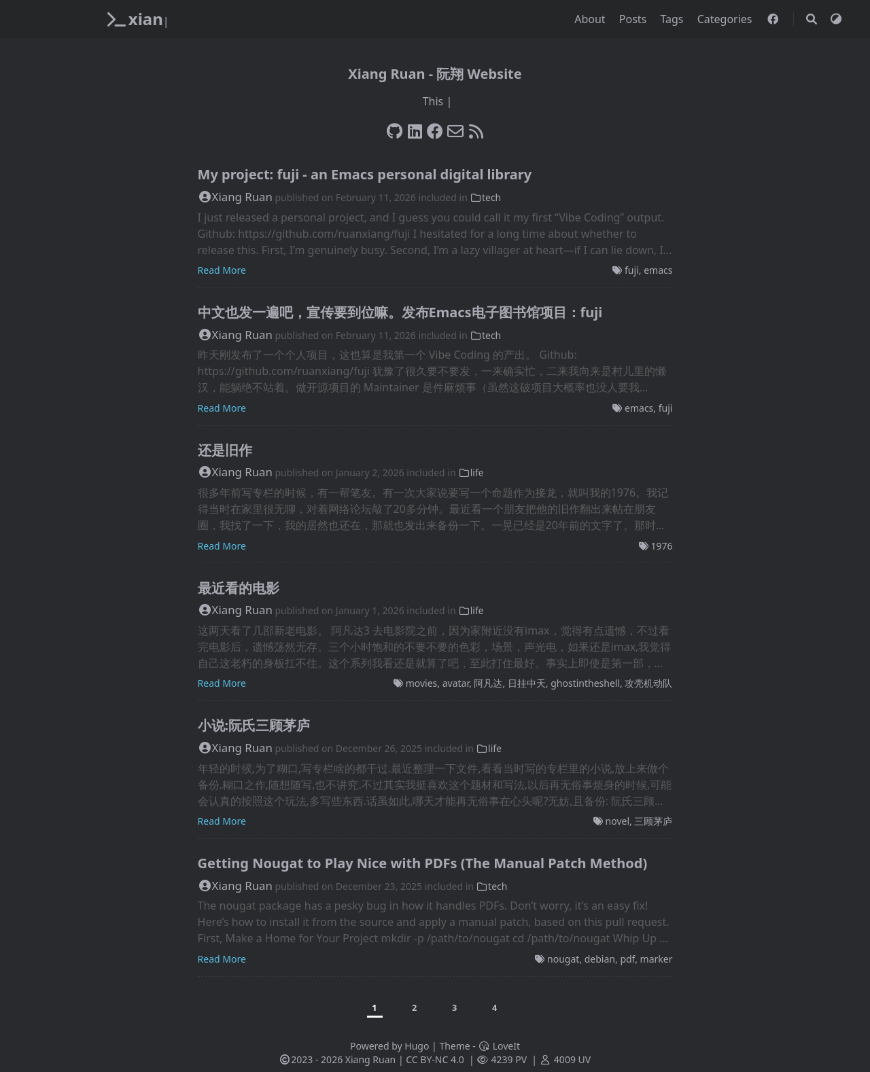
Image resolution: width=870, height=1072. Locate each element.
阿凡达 (488, 683)
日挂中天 (527, 683)
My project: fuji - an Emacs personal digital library (365, 174)
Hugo (416, 1045)
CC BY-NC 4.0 (435, 1059)
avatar (455, 683)
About (591, 19)
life (470, 472)
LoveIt (499, 1045)
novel (617, 821)
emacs (658, 270)
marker (656, 958)
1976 (661, 545)
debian (600, 958)
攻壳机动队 (648, 683)
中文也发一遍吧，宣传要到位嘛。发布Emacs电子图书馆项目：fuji (400, 312)
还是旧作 (225, 450)
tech (485, 197)
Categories (726, 19)
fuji (632, 270)
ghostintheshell (585, 683)
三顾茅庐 (653, 821)
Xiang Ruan (235, 196)
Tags (673, 19)
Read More (222, 270)
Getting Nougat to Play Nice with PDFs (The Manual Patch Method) (423, 863)
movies (422, 683)
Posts (634, 19)
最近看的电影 (238, 588)
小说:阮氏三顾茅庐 (254, 725)
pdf (627, 958)
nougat (563, 958)
